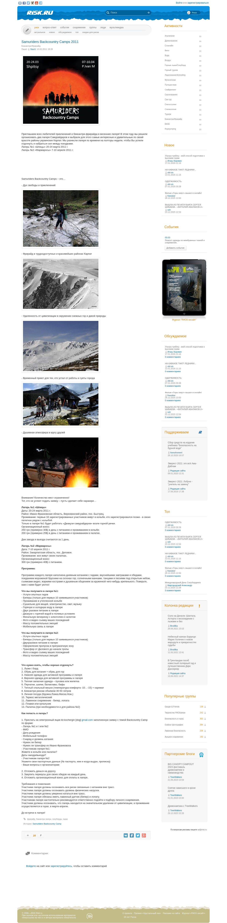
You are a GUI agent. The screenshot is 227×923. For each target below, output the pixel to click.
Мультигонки (170, 80)
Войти (179, 3)
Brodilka (174, 626)
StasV (32, 49)
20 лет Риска (130, 917)
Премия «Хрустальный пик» (147, 913)
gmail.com (87, 719)
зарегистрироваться (198, 3)
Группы (93, 27)
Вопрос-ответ (50, 27)
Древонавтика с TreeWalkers (183, 806)
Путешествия (170, 85)
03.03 (167, 237)
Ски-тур (168, 99)
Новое (52, 32)
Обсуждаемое (64, 32)
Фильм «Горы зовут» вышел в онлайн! (183, 193)
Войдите (31, 866)
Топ (77, 32)
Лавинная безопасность (175, 731)
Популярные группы (180, 696)
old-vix (170, 172)
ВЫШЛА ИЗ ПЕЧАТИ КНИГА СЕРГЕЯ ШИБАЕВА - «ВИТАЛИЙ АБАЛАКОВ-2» (184, 206)
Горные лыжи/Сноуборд (175, 65)
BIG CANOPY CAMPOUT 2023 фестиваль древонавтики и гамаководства (181, 768)
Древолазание (171, 41)
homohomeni (176, 452)
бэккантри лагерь (43, 819)
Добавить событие (175, 248)
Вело (167, 51)
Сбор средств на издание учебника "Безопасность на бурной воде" (182, 445)
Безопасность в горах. (174, 719)
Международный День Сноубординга (183, 582)
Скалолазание (171, 95)
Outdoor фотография (174, 725)
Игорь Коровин (174, 161)
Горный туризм (171, 70)
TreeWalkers (176, 777)
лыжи (65, 819)
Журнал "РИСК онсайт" (184, 319)
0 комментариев (173, 357)
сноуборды (57, 819)
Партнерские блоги (184, 754)
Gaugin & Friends (172, 707)
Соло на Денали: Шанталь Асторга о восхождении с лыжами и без (182, 619)
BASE (167, 124)
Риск (36, 27)
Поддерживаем (177, 432)
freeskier (171, 196)
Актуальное (39, 32)
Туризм (168, 114)
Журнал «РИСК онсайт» (193, 913)
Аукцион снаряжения (174, 737)
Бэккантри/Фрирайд (31, 46)
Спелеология (170, 109)
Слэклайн (169, 46)
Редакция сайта (177, 471)
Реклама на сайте (171, 913)
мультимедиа (116, 27)
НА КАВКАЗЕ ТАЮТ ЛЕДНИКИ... (180, 170)
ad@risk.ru (202, 830)
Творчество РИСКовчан (175, 713)
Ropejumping (170, 129)
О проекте (127, 913)
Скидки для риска (90, 32)
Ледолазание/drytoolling (175, 75)
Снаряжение (79, 27)
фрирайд (31, 819)
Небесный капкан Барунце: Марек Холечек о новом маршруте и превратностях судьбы (182, 641)
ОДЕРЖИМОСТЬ (173, 181)
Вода (167, 55)
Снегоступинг (170, 104)
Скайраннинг (170, 90)
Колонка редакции (179, 605)
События (64, 27)
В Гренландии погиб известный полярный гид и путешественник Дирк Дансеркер (182, 664)
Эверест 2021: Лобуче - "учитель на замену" (180, 483)
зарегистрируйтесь (61, 866)
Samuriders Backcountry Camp (47, 824)
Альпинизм (169, 36)
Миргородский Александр (179, 585)
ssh (169, 210)
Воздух (168, 60)
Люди (103, 27)
